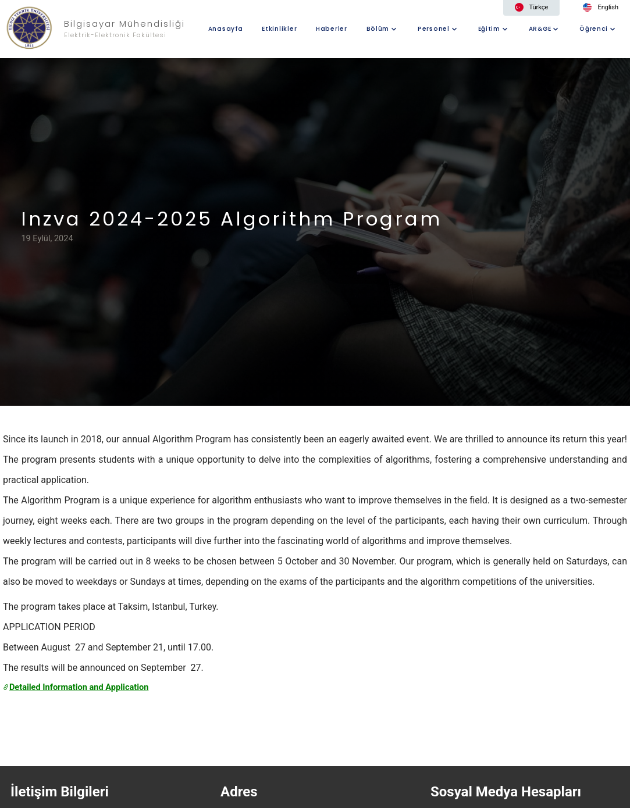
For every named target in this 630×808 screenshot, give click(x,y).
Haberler (331, 28)
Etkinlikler (279, 28)
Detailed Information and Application (75, 687)
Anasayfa (225, 28)
